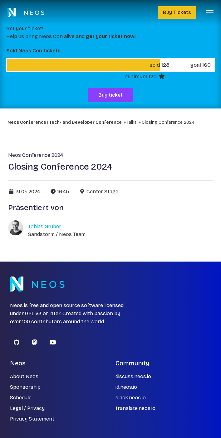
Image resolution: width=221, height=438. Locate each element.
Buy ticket (110, 95)
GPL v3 (33, 313)
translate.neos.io (135, 408)
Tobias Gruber (44, 226)
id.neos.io (126, 387)
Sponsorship (25, 387)
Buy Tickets (177, 12)
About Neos (24, 376)
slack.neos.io (130, 398)
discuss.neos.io (133, 376)
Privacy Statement (32, 419)
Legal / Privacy (27, 408)
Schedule (21, 398)
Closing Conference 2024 (168, 122)
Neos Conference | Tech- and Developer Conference (64, 122)
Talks (132, 122)
